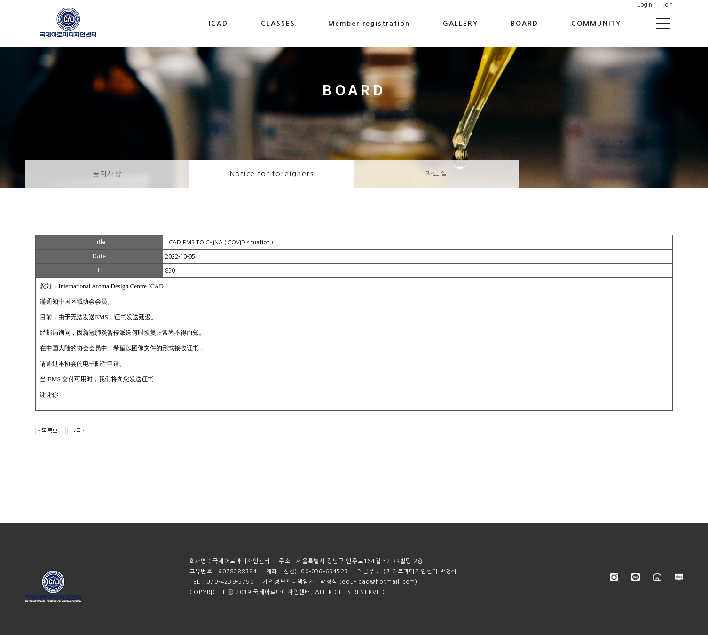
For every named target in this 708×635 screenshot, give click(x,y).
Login (644, 5)
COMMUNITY (596, 23)
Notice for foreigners (272, 173)
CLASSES (278, 23)
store (657, 577)
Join (668, 5)
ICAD (218, 23)
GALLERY (460, 23)
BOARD (524, 23)
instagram (614, 577)
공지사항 (107, 173)
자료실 (436, 173)
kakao (635, 577)
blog (679, 577)
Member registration (369, 23)
